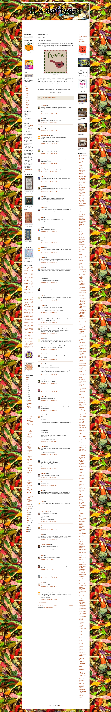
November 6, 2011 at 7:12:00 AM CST (49, 359)
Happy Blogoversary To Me (30, 500)
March (28, 518)
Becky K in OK (44, 287)
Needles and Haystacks (81, 469)
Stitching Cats (82, 570)
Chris (42, 379)
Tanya (27, 102)
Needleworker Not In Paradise (83, 477)
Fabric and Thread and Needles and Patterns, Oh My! (82, 333)
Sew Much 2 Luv (82, 549)
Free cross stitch (44, 98)
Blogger (61, 705)
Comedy (26, 279)
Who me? (29, 346)
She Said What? (82, 41)
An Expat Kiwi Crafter (82, 193)
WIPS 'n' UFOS (82, 683)
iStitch (80, 377)
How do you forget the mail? (29, 438)
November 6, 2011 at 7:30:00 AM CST (49, 383)
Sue (42, 158)
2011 (27, 398)
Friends (26, 298)
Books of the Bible (28, 276)
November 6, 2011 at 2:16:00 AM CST (49, 242)
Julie (42, 388)
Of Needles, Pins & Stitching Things (82, 490)
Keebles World (82, 400)
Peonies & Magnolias (81, 500)
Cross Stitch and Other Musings (82, 301)
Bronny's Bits (81, 244)
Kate (42, 525)
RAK (32, 322)
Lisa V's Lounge (82, 416)
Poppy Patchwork (82, 505)
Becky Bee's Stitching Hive (82, 219)
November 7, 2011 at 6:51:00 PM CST (49, 569)
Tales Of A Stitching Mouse (82, 607)
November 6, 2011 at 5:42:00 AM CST (49, 274)
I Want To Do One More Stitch (82, 375)
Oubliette (81, 494)
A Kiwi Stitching (82, 168)
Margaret (43, 353)
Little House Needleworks (81, 422)
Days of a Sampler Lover (82, 316)
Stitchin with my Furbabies (82, 567)
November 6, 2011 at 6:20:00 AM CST (49, 322)
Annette (27, 98)
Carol (42, 295)
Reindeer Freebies (28, 323)
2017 (27, 386)
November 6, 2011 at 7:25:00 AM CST (49, 374)
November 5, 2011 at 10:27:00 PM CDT (49, 122)
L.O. (42, 534)
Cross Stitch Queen (45, 511)
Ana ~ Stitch (81, 195)
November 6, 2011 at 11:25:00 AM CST (49, 454)
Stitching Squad (82, 585)
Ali (41, 227)
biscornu (31, 271)
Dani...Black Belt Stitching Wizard (82, 310)
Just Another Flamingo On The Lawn (82, 388)
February (29, 520)
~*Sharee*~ (43, 105)
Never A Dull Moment (81, 480)
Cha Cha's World (82, 273)
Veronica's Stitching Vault (82, 669)
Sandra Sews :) (82, 538)
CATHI (42, 236)
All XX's (80, 185)
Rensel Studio (82, 521)
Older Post (71, 605)
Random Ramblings (81, 516)
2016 (27, 388)
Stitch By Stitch (82, 561)
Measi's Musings (82, 447)
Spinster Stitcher (82, 557)
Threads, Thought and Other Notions (82, 655)
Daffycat (44, 97)
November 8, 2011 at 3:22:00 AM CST (49, 577)
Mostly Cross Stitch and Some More (82, 450)
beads (32, 270)
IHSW (30, 304)
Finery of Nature (27, 292)
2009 (27, 527)
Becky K (27, 91)
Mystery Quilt (27, 312)
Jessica (42, 186)
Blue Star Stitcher (82, 237)
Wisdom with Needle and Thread (81, 686)
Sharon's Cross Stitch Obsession (82, 551)
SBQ (28, 325)
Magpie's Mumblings (81, 430)
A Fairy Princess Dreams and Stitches (82, 164)
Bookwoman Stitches (81, 242)
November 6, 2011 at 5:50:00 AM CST (49, 291)
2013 (27, 394)
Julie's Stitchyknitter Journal (82, 384)
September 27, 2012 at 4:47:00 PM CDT (49, 599)
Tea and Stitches (82, 611)
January (29, 522)
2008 (27, 529)
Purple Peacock (82, 512)
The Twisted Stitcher (81, 647)
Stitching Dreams (82, 576)
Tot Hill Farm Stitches (82, 666)
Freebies (81, 39)
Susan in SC (43, 473)
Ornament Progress (29, 476)
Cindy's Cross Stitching (82, 288)
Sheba (31, 325)
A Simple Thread (82, 176)
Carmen (43, 481)
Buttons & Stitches (81, 253)
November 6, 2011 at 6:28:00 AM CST (49, 333)
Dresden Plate (28, 286)
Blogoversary (26, 274)
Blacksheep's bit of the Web (82, 229)
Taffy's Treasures (82, 605)
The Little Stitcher (82, 628)
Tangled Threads (82, 609)
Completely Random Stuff (28, 281)
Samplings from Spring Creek (82, 536)
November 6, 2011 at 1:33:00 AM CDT (49, 213)
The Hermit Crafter (81, 623)
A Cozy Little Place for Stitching (81, 160)
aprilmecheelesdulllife (45, 135)
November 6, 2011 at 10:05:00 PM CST (49, 521)
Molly (31, 310)
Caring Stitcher (82, 267)
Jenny (42, 555)
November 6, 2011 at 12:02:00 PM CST (49, 477)
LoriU (42, 501)
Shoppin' (29, 440)
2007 (27, 531)
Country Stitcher (82, 292)
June (28, 512)
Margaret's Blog (82, 438)
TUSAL (26, 341)
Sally (42, 267)
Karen (27, 95)
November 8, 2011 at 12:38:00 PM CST (49, 586)
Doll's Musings (82, 326)
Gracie (42, 247)
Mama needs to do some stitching (82, 436)
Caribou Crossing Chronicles (82, 265)
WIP (32, 346)
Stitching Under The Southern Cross (82, 593)
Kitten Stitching (82, 402)
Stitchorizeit (81, 600)
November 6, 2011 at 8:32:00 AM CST (49, 410)
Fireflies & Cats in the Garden (82, 349)
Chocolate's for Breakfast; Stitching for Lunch (82, 276)
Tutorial (31, 341)
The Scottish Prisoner (29, 443)
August (28, 508)
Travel (25, 336)
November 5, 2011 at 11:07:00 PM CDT (49, 171)
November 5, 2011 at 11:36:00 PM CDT (49, 191)
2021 (27, 377)
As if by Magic (82, 205)
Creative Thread (82, 298)
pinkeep (31, 320)
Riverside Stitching (81, 524)
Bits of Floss (81, 224)
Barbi (42, 126)
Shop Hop (26, 326)
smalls (32, 329)
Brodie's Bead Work (28, 277)
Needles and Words (81, 471)
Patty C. (43, 396)
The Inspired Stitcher (45, 544)
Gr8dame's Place (82, 365)
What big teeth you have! (30, 430)
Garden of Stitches (81, 361)
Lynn (42, 196)
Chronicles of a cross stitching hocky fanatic (82, 284)
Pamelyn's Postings (81, 497)
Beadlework (81, 216)
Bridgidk (43, 591)
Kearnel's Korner (82, 399)
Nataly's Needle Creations (82, 461)
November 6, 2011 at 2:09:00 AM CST (49, 222)
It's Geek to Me (82, 379)
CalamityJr (43, 167)
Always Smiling (82, 187)
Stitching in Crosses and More (83, 581)
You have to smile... (29, 451)
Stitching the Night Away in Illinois (82, 588)
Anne (42, 490)
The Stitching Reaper (81, 641)
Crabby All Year (28, 283)
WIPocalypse (26, 347)
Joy (27, 413)
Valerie (27, 104)
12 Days (26, 267)
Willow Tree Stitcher (81, 681)
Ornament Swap (28, 315)
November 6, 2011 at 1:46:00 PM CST (49, 497)
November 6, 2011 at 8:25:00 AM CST (49, 400)
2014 (27, 392)
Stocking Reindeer (29, 468)
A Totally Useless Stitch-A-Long (29, 455)
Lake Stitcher (81, 407)
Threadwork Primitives (81, 659)
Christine (43, 305)
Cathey (27, 90)
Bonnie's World (82, 239)
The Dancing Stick (29, 434)
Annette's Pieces (82, 198)
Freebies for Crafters (81, 354)
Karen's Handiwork (81, 396)
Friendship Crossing (45, 459)
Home (55, 605)
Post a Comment (42, 602)
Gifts (32, 298)
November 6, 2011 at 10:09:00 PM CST (49, 529)
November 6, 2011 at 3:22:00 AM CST (49, 252)
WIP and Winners (29, 493)
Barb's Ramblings (82, 214)
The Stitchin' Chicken (81, 633)
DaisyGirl (43, 564)
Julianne (43, 414)
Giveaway (26, 299)
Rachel (42, 338)
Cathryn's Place (82, 271)
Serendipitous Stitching (82, 547)
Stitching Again (82, 569)
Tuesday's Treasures (28, 339)
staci (42, 118)
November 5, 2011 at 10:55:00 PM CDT (49, 163)
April (28, 516)
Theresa (42, 148)
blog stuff (28, 273)
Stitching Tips (30, 332)
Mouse (42, 257)
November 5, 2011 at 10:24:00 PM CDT (49, 113)
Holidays (31, 301)
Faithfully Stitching (81, 340)
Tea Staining (29, 485)
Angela (27, 100)
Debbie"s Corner (82, 318)
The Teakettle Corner (82, 644)
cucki (42, 217)
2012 (27, 396)
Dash (32, 284)
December (29, 400)
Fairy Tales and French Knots (82, 337)
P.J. (41, 316)
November (29, 403)
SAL (25, 325)
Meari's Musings (82, 445)
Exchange (26, 287)
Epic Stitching (82, 327)
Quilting (26, 322)
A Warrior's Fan (29, 490)
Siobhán (43, 326)
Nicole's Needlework (81, 483)
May (28, 514)
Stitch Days (81, 562)
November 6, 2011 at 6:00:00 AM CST (49, 300)
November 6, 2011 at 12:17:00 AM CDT (49, 203)
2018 (27, 383)
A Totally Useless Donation (29, 464)
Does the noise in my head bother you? (82, 323)
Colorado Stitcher (82, 290)
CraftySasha (81, 297)
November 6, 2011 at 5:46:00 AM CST (49, 282)
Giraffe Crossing (82, 363)
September (29, 506)
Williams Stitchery (83, 678)
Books (32, 274)
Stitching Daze (82, 572)
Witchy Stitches (82, 689)
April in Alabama (82, 203)
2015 (27, 390)
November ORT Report (30, 421)
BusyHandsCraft (82, 247)
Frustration (29, 428)
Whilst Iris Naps (82, 675)
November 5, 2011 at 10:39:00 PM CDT (49, 130)
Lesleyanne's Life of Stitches (82, 414)
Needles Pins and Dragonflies (82, 474)
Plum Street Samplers (81, 503)
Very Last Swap (29, 473)
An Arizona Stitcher (81, 190)
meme (29, 309)
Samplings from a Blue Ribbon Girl (82, 533)
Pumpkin (43, 446)
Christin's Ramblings (81, 281)
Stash (25, 332)
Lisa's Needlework (81, 419)
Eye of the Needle (82, 329)
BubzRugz (81, 246)
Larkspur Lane (82, 409)
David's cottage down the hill (82, 313)
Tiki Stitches (81, 661)
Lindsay (42, 574)
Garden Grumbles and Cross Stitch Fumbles (82, 357)
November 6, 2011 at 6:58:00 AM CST (49, 349)
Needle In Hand (82, 466)
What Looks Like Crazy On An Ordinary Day (82, 672)
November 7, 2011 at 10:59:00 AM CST (49, 551)
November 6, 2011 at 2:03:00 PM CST (49, 507)
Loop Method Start (29, 483)
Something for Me (82, 555)
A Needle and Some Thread (82, 171)
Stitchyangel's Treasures (82, 603)
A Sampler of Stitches (81, 174)
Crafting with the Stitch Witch (82, 294)
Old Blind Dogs (30, 313)
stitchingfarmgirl (82, 598)
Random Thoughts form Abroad (83, 519)
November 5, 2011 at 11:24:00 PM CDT (49, 181)
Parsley (27, 105)
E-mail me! (26, 55)
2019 (27, 381)
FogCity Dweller (82, 351)
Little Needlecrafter (82, 425)
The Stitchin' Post (82, 636)
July (28, 510)
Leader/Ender (29, 306)
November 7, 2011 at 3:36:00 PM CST (49, 559)
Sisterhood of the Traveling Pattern (28, 328)
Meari (42, 582)
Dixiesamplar (82, 320)
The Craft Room (82, 616)
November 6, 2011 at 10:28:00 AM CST (49, 441)
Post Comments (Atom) (48, 607)
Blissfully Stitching (81, 232)
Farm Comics (30, 290)
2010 (27, 525)
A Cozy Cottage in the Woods (83, 156)
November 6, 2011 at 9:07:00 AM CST (49, 426)
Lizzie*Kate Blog (82, 427)
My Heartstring (82, 455)
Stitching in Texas (82, 583)
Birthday (26, 271)
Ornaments (26, 316)
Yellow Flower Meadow (82, 696)
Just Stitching (82, 391)
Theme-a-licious (27, 335)
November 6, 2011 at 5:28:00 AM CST (49, 262)
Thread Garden (82, 652)
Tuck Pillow (31, 338)
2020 (27, 379)
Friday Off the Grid (28, 296)
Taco (32, 334)
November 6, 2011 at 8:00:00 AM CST (49, 391)
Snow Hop (29, 487)
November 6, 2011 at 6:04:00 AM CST (49, 312)
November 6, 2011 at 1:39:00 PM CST (49, 485)
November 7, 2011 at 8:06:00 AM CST (49, 539)
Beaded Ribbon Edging (29, 447)
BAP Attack (81, 213)
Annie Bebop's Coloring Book (82, 201)
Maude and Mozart (81, 443)
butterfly (43, 207)
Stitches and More (82, 564)
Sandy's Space (82, 539)
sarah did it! (81, 541)
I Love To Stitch (82, 372)
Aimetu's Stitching (82, 181)
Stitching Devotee (82, 574)
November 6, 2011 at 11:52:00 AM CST (49, 468)
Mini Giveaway (29, 415)
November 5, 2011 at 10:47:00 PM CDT (49, 143)
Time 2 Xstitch (82, 663)
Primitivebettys (82, 507)
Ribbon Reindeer (29, 407)
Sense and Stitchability (81, 544)
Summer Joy (27, 334)
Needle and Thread (81, 464)
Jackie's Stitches (82, 381)
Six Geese (29, 418)
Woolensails (81, 694)
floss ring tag (28, 293)
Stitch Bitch (81, 559)
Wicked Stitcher (82, 677)
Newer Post (40, 605)
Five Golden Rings (29, 460)
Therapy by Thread (81, 650)
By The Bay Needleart (81, 259)
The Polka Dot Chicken (82, 631)
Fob (32, 293)
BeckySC (28, 88)
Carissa (42, 363)
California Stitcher (81, 262)
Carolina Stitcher (82, 269)
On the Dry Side (82, 493)
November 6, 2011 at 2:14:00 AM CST (49, 231)
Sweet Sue (43, 404)
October (29, 504)
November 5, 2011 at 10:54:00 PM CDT (49, 153)
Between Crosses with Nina (82, 222)
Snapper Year (28, 331)
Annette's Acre (82, 197)
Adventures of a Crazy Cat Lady (82, 179)
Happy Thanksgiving (30, 425)
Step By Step (29, 470)
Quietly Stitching (82, 513)
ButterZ (80, 251)
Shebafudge (81, 554)
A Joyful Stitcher (82, 167)
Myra (42, 176)
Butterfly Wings (82, 249)
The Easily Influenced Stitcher (81, 619)
